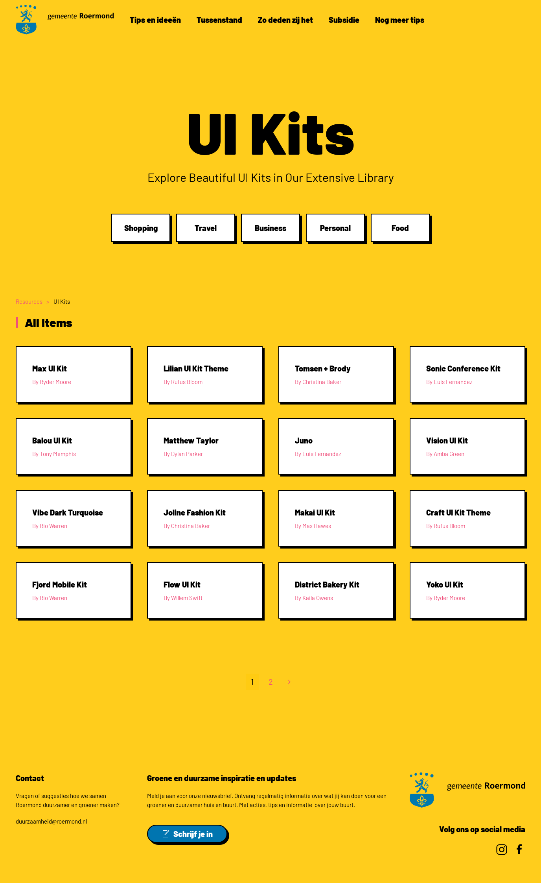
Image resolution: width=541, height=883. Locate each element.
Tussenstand (219, 19)
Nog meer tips (399, 19)
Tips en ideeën (155, 19)
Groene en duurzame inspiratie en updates (221, 778)
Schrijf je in (187, 834)
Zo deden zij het (285, 19)
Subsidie (344, 19)
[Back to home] (65, 19)
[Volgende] (289, 684)
